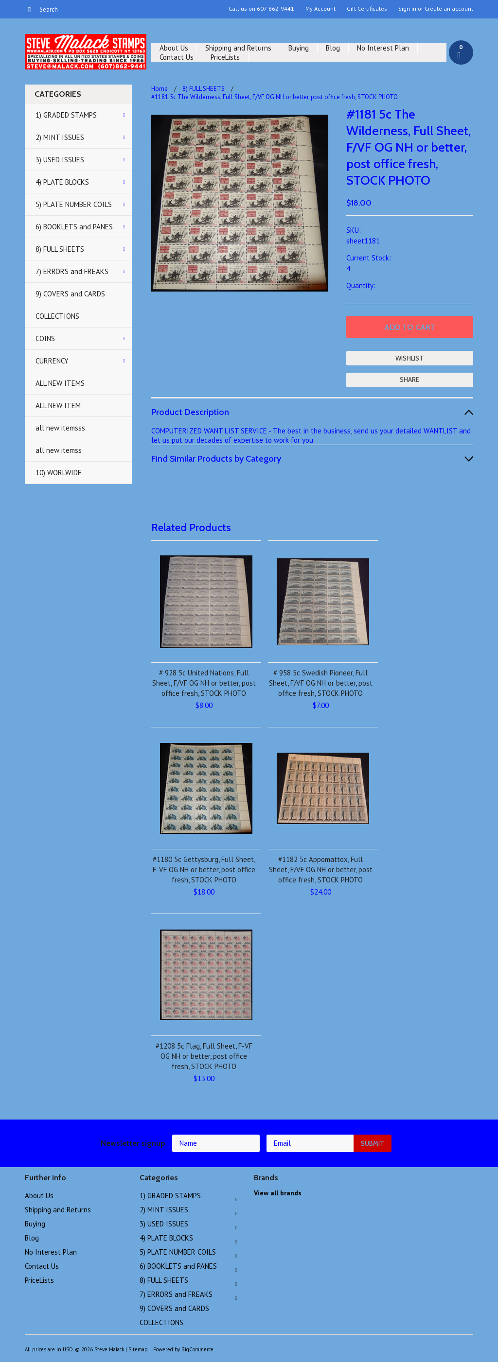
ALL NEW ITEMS (60, 383)
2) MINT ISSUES (60, 137)
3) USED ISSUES (60, 159)
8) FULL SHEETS (60, 249)
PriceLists (225, 57)
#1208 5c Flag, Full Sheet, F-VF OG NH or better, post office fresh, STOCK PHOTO (204, 1056)
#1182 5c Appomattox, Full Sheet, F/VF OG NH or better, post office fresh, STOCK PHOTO (321, 869)
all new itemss (59, 450)
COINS (45, 338)
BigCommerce (197, 1349)
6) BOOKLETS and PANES (74, 226)
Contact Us (177, 57)
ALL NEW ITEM (58, 405)
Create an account (449, 8)
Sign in (407, 8)
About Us (174, 47)
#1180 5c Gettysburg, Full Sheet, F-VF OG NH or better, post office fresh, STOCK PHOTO (204, 869)
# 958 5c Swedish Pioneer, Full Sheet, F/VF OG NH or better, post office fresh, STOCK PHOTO (321, 683)
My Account (320, 8)
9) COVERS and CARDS (70, 293)
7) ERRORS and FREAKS (72, 271)
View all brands (278, 1193)
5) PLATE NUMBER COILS (74, 204)
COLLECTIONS (57, 316)
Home (159, 89)
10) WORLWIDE (59, 472)
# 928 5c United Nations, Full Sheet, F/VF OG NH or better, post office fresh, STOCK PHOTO (204, 683)
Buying (298, 47)
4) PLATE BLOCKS (62, 182)
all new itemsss (60, 427)
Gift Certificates (367, 8)
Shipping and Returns (238, 47)
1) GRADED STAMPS (66, 115)
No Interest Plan (383, 47)
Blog (333, 47)
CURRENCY (52, 360)
